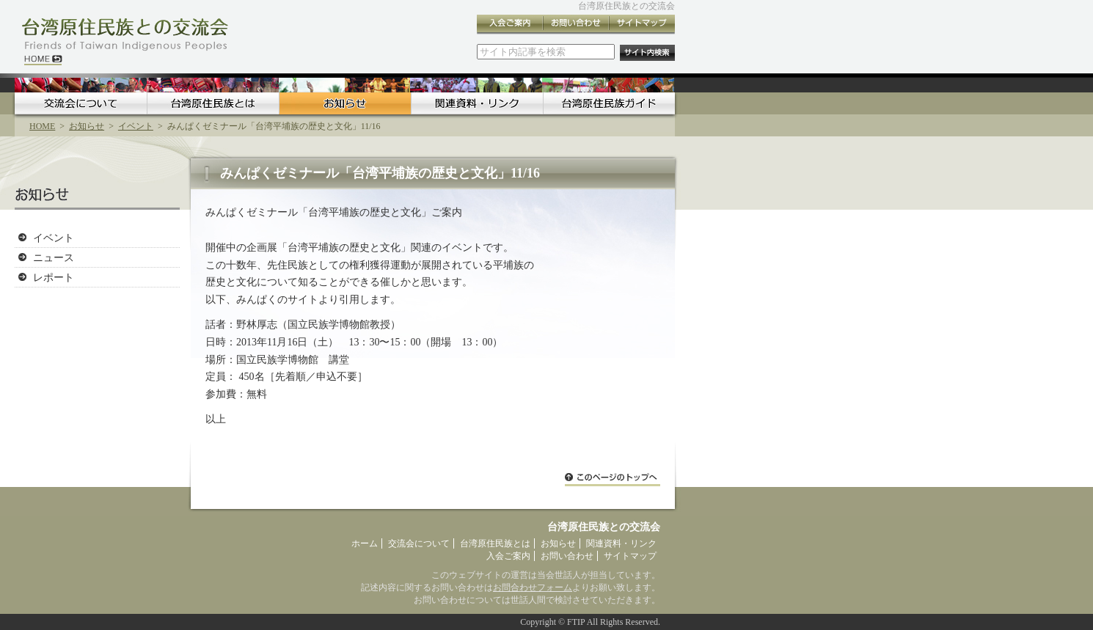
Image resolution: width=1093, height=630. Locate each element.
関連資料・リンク (477, 103)
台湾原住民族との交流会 (626, 6)
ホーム (364, 543)
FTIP (576, 622)
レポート (53, 277)
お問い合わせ (576, 24)
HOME (42, 126)
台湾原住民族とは (213, 103)
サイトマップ (642, 24)
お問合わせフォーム (532, 587)
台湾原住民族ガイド (609, 103)
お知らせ (345, 103)
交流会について (81, 103)
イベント (135, 126)
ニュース (53, 257)
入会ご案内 (510, 24)
